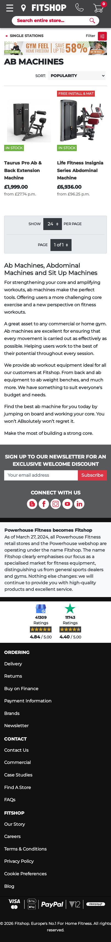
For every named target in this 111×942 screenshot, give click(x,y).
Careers (12, 836)
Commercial (17, 762)
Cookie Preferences (25, 873)
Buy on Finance (21, 688)
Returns (13, 676)
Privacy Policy (19, 861)
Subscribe (92, 475)
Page (43, 245)
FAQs (9, 799)
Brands (11, 713)
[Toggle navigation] (9, 8)
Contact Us (16, 750)
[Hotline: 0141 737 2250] (79, 7)
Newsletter (16, 725)
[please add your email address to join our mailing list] (41, 475)
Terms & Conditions (25, 849)
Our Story (14, 824)
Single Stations (26, 36)
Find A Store (17, 787)
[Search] (53, 20)
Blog (9, 886)
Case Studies (18, 775)
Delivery (13, 663)
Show (35, 224)
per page (73, 224)
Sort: (40, 76)
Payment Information (28, 701)
